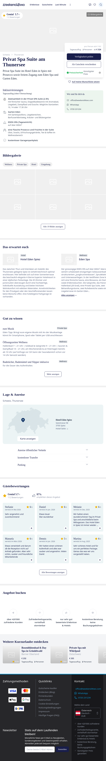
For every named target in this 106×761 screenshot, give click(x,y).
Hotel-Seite (7, 427)
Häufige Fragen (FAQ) (17, 756)
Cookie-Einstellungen (16, 748)
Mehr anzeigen (8, 399)
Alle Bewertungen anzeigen (13, 577)
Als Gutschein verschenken (32, 71)
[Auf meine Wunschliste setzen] (14, 88)
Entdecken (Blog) (14, 740)
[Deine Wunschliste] (8, 21)
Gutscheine (15, 18)
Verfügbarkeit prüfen (10, 71)
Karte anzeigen (16, 417)
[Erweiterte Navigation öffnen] (32, 18)
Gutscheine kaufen (15, 738)
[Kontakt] (3, 21)
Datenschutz (12, 745)
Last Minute (25, 18)
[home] (53, 15)
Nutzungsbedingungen (16, 751)
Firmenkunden (13, 743)
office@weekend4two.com (21, 162)
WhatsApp (13, 165)
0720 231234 (14, 168)
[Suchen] (3, 25)
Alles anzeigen (25, 292)
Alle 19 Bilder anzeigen (11, 217)
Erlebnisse (5, 18)
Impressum (11, 753)
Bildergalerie (8, 41)
